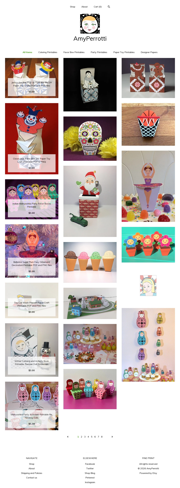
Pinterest (90, 477)
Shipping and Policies (31, 473)
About (84, 6)
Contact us (31, 477)
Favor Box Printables (74, 52)
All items (27, 52)
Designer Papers (149, 52)
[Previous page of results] (68, 436)
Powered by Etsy (148, 473)
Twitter (90, 468)
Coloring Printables (47, 52)
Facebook (90, 463)
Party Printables (99, 52)
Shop (72, 6)
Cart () (98, 6)
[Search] (109, 7)
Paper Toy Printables (124, 52)
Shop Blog (90, 473)
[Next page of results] (112, 436)
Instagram (90, 482)
